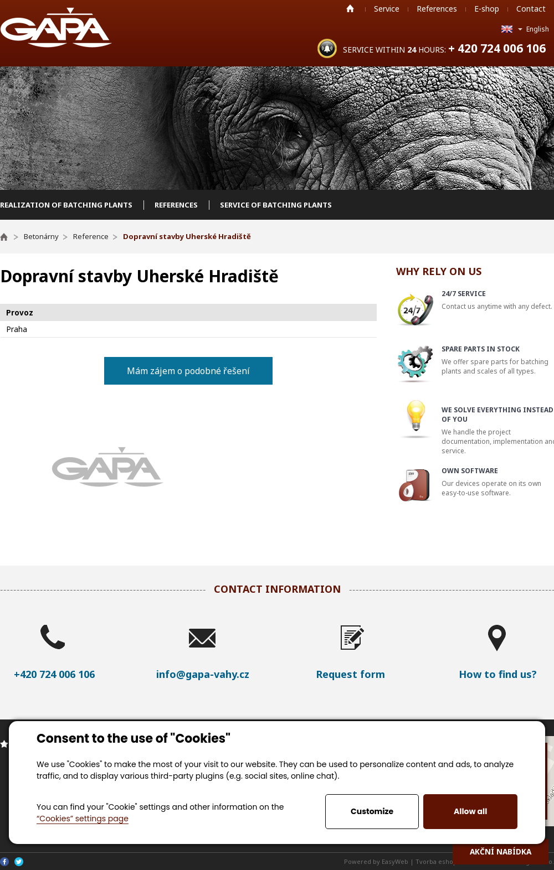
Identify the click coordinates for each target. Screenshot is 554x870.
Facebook (4, 861)
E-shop (486, 8)
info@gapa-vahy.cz (202, 674)
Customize (372, 811)
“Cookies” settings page (83, 818)
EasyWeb (395, 861)
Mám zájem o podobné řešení (188, 371)
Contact (531, 8)
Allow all (470, 811)
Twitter (18, 861)
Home (350, 8)
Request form (350, 674)
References (437, 8)
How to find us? (498, 674)
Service (386, 8)
